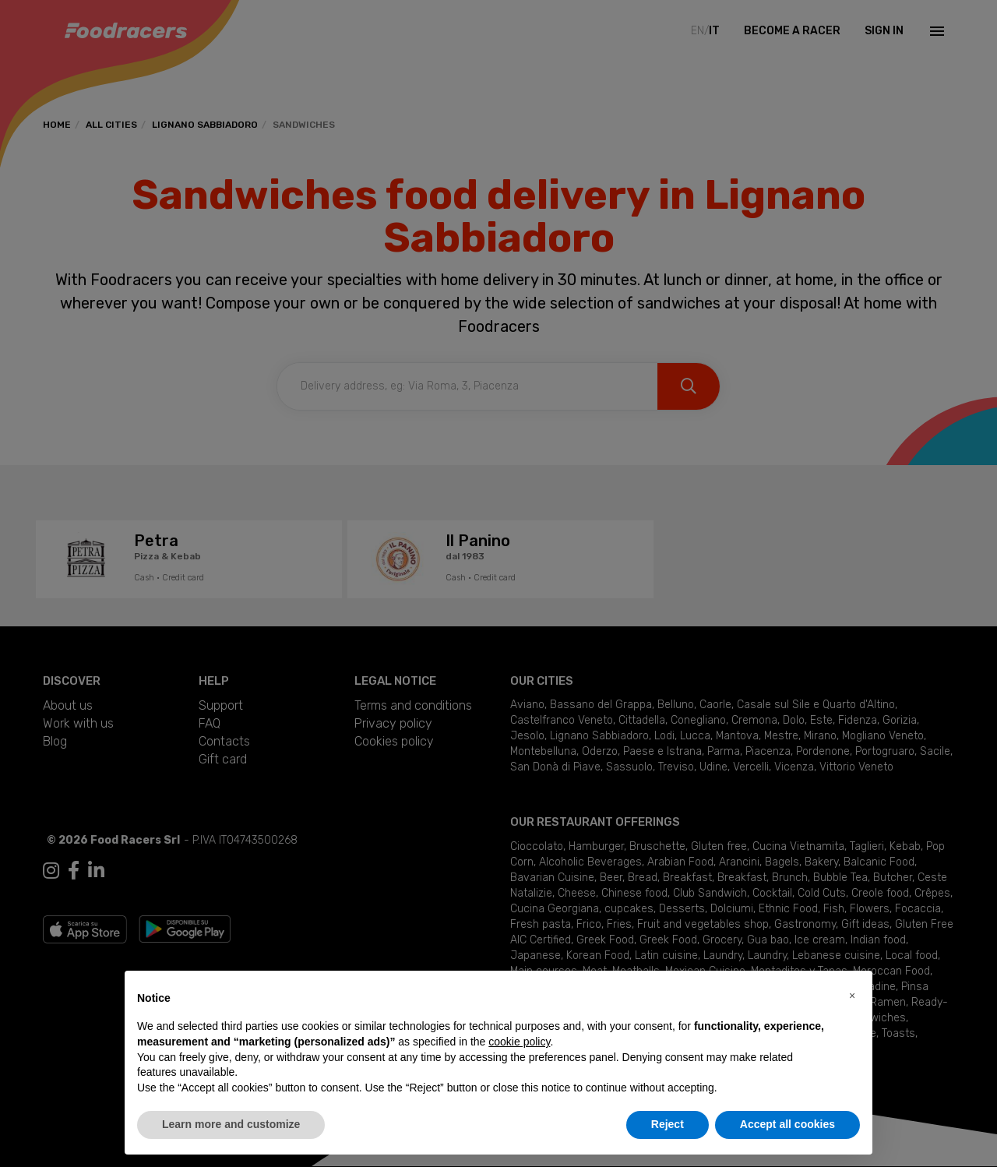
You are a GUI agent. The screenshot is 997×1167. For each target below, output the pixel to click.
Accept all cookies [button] (787, 1124)
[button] (852, 995)
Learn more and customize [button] (231, 1124)
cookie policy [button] (519, 1041)
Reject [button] (667, 1124)
